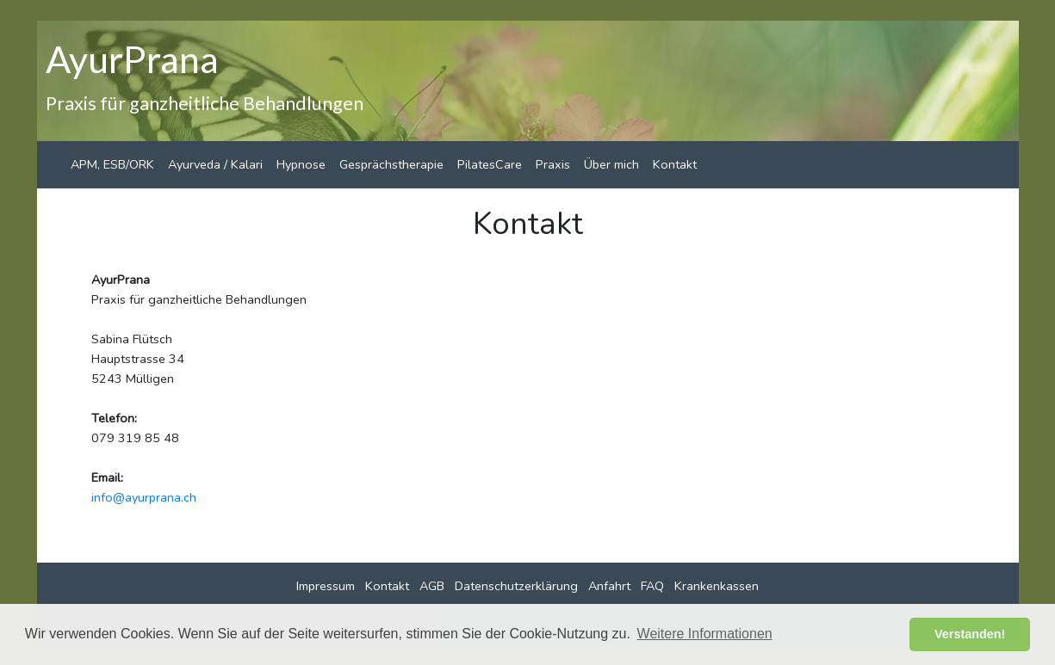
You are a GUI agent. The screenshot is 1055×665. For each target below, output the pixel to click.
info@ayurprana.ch (143, 497)
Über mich (611, 164)
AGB (431, 585)
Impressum (325, 585)
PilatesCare (489, 164)
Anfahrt (609, 585)
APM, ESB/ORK (112, 164)
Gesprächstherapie (391, 164)
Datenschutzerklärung (516, 585)
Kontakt (675, 164)
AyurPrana (132, 58)
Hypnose (301, 164)
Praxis (553, 164)
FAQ (652, 585)
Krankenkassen (716, 585)
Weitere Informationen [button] (705, 633)
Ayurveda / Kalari (215, 164)
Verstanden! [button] (969, 634)
